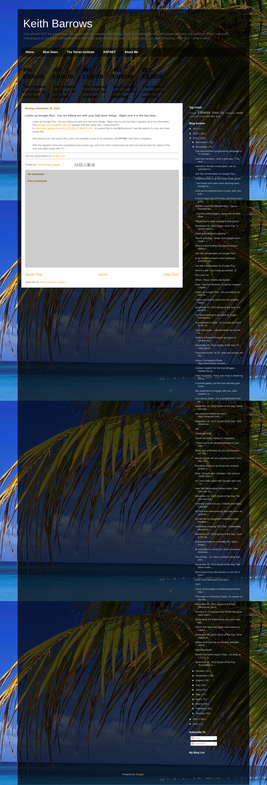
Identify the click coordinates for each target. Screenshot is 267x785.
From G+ (219, 112)
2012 (196, 719)
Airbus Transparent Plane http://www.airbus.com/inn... (211, 362)
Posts (195, 738)
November (202, 146)
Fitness (205, 112)
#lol (197, 428)
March (199, 703)
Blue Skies (50, 52)
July (198, 685)
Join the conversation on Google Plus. (215, 173)
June (199, 689)
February (201, 708)
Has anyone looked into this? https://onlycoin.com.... (210, 415)
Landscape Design (197, 116)
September (202, 675)
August (200, 680)
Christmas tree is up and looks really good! (218, 178)
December (202, 142)
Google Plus (58, 156)
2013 (196, 138)
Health (239, 113)
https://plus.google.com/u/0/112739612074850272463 (64, 128)
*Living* (193, 113)
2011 (196, 723)
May (198, 694)
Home (30, 52)
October (200, 671)
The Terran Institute (80, 52)
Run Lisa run (202, 275)
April (198, 699)
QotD (218, 116)
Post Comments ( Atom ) (53, 282)
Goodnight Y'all (203, 433)
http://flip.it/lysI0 (203, 649)
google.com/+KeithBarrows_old (54, 125)
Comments (198, 743)
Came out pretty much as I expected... (215, 438)
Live (208, 116)
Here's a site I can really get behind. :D (215, 270)
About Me (131, 52)
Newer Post (33, 274)
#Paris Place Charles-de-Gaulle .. (213, 279)
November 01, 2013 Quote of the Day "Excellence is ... (215, 663)
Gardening (231, 113)
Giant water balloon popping (210, 233)
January (200, 713)
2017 (196, 128)
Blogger (140, 774)
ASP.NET (109, 52)
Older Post (171, 274)
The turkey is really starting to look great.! (217, 221)
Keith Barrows (57, 23)
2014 (196, 133)
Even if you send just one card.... (212, 579)
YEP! (198, 584)
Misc (213, 116)
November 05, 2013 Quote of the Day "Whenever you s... (215, 606)
